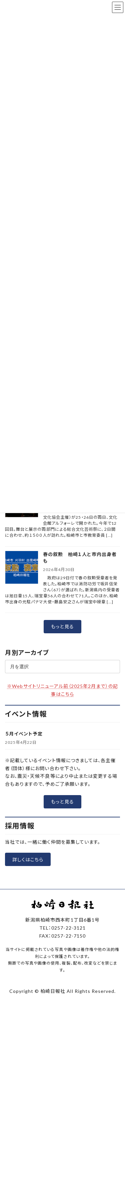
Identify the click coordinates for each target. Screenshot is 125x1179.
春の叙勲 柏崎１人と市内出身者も (80, 557)
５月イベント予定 (24, 734)
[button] (62, 626)
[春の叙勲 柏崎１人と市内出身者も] (21, 568)
